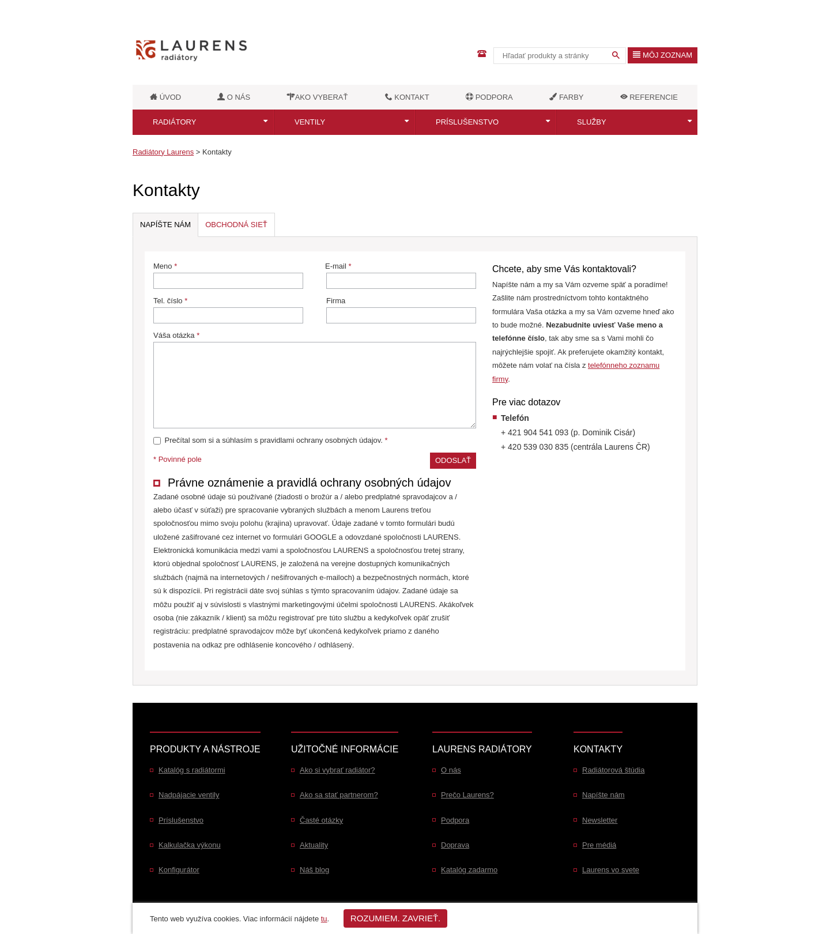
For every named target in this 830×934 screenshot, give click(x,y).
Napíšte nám (603, 794)
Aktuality (314, 845)
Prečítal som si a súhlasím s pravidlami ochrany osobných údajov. (270, 440)
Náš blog (314, 869)
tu (324, 918)
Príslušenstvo (467, 122)
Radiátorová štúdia (613, 770)
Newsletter (599, 820)
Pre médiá (599, 845)
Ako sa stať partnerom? (339, 794)
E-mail (400, 275)
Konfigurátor (179, 869)
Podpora (455, 820)
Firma (401, 309)
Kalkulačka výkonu (190, 845)
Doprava (455, 845)
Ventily (310, 122)
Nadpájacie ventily (189, 794)
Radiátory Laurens (163, 152)
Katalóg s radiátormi (192, 770)
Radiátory (174, 122)
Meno (228, 275)
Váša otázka (314, 379)
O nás (451, 770)
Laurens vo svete (610, 869)
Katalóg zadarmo (469, 869)
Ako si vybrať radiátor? (337, 770)
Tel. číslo (228, 309)
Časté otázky (321, 820)
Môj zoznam (662, 55)
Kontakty (217, 152)
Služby (591, 122)
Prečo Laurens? (467, 794)
